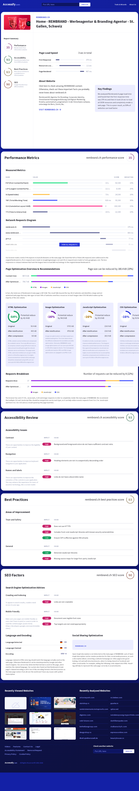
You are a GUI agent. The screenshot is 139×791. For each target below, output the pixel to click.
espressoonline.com (118, 732)
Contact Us (28, 746)
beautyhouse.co (117, 738)
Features (16, 746)
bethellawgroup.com (88, 726)
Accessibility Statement (15, 750)
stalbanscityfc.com (118, 726)
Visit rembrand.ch (50, 109)
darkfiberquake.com (119, 720)
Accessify (11, 4)
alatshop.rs (84, 703)
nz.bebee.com (116, 697)
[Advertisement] (75, 40)
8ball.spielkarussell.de (89, 738)
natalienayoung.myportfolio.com (124, 715)
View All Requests (69, 245)
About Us (132, 4)
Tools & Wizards (121, 4)
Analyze (84, 4)
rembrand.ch (43, 17)
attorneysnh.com (87, 697)
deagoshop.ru (85, 732)
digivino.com (85, 715)
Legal (38, 746)
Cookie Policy (24, 754)
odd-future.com (86, 720)
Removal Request (34, 750)
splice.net (114, 709)
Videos (7, 746)
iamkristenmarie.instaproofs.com (94, 709)
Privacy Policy (10, 754)
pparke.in (114, 703)
